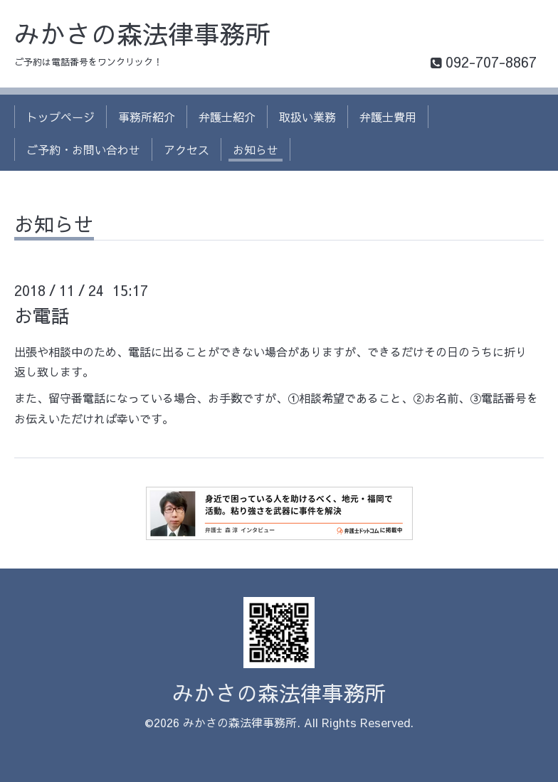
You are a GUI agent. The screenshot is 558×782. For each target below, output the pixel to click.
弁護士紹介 (227, 117)
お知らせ (255, 149)
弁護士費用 (387, 117)
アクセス (186, 149)
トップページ (60, 117)
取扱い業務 (307, 117)
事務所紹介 (146, 117)
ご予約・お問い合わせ (83, 149)
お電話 (42, 315)
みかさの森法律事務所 (142, 33)
